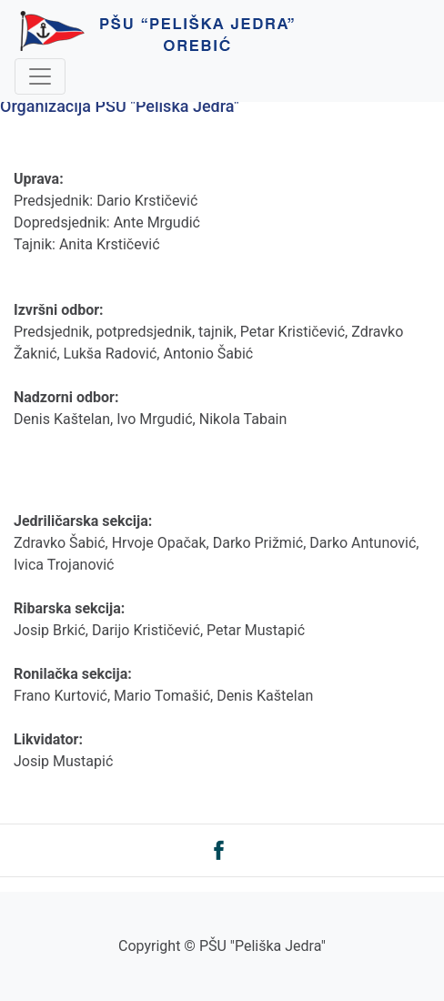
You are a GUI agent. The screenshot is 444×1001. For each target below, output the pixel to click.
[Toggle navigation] (40, 76)
